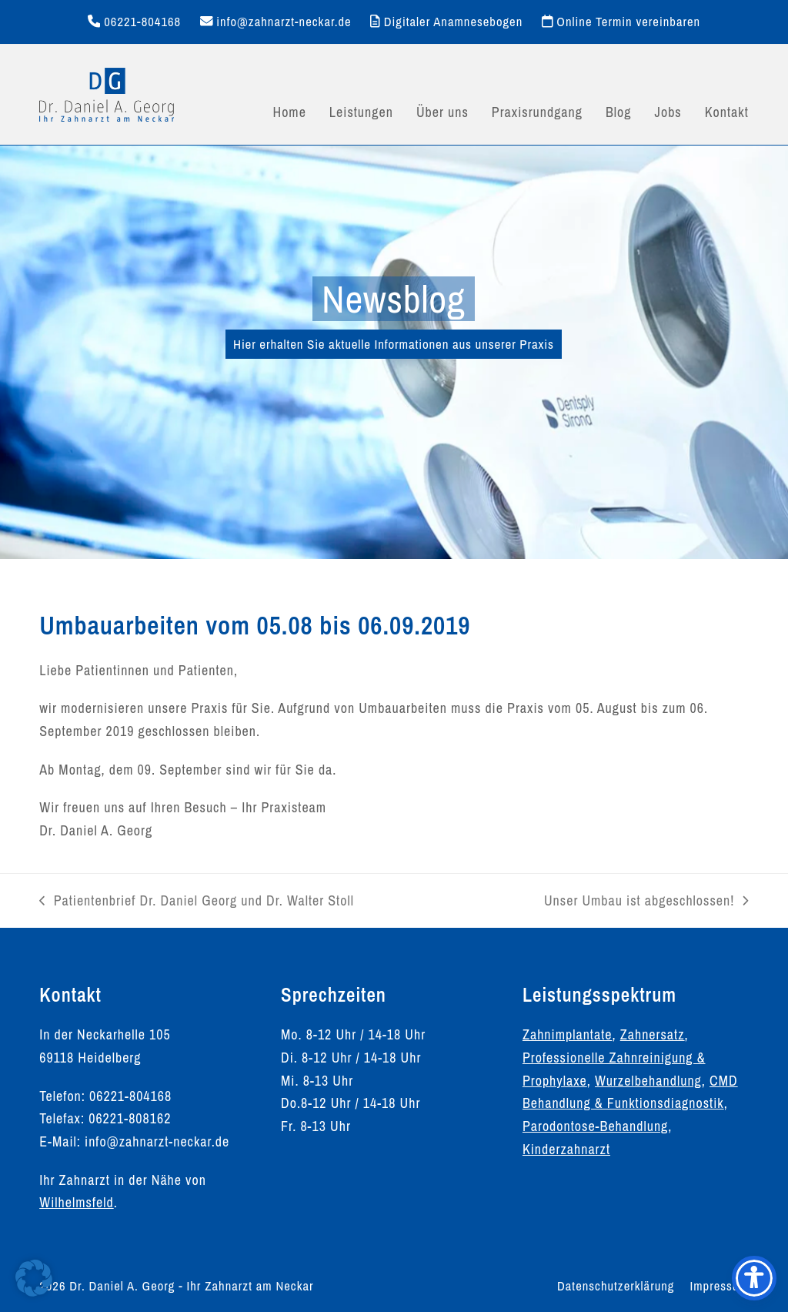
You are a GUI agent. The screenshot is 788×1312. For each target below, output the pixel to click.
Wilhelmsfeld (76, 1202)
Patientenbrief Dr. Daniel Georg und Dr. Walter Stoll (196, 901)
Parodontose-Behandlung (595, 1126)
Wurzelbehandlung (648, 1080)
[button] (34, 1278)
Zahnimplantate (568, 1034)
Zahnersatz (652, 1034)
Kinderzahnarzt (566, 1149)
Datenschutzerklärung (615, 1285)
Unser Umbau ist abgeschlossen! (646, 901)
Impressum (719, 1285)
